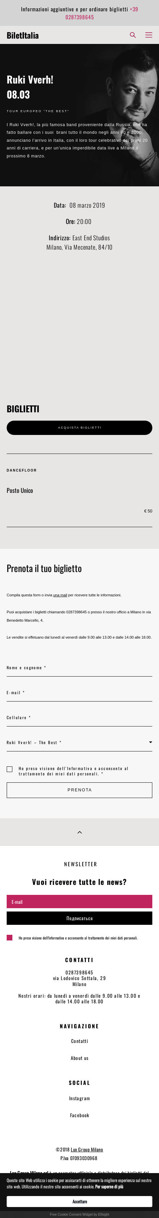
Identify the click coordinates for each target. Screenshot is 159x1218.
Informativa (80, 768)
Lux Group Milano (87, 1149)
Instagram (80, 1098)
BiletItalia (23, 35)
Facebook (80, 1115)
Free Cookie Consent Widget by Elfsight (79, 1214)
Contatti (79, 1040)
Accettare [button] (79, 1201)
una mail (60, 595)
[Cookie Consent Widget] (79, 1195)
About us (80, 1057)
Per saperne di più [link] (109, 1186)
